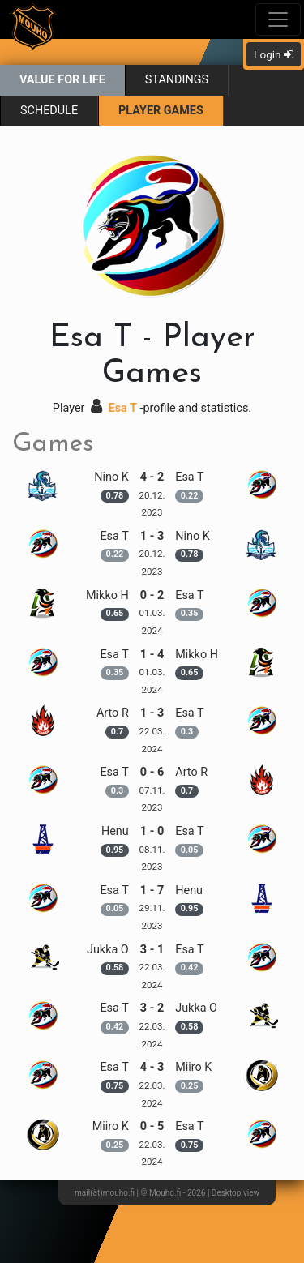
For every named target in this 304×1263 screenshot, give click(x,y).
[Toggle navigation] (278, 19)
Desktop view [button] (235, 1192)
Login (273, 54)
